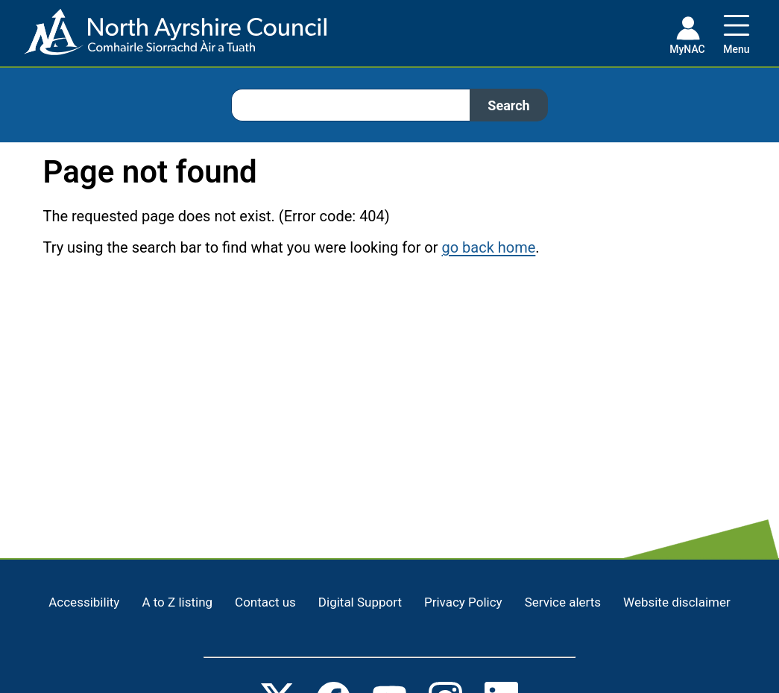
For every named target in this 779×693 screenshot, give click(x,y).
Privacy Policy (463, 602)
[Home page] (163, 37)
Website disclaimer (677, 602)
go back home (489, 247)
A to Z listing (177, 602)
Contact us (265, 602)
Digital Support (360, 602)
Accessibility (83, 602)
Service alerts (563, 602)
